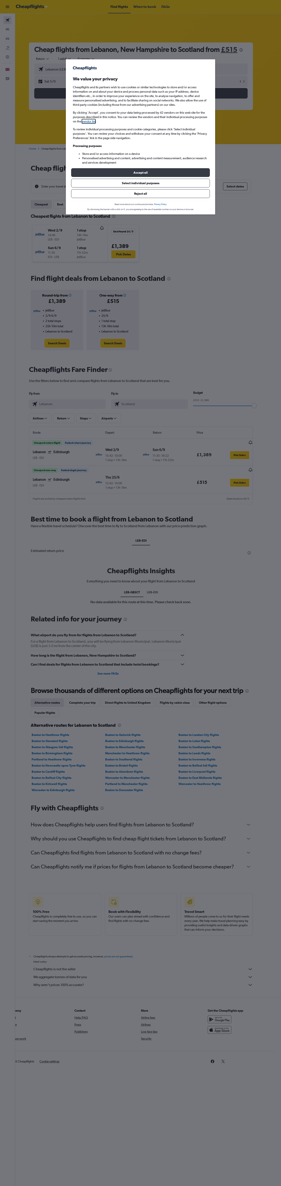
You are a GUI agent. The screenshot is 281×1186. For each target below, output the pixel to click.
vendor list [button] (88, 121)
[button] (140, 172)
